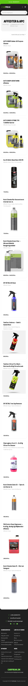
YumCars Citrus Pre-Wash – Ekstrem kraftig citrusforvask (13, 365)
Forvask (13, 125)
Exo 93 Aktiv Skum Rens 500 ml (13, 160)
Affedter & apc (7, 45)
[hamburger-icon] (25, 7)
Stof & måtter (18, 204)
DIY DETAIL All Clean (9, 283)
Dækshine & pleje (7, 329)
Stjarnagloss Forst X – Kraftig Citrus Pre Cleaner (13, 444)
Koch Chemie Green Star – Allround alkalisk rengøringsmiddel (12, 243)
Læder (13, 204)
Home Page (6, 24)
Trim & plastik (17, 162)
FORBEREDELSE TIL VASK (17, 24)
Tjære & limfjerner (16, 405)
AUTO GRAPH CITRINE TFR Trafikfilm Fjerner (11, 121)
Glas (12, 162)
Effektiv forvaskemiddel (17, 447)
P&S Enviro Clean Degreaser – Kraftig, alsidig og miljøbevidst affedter (13, 526)
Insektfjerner (14, 368)
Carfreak (14, 681)
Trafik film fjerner (7, 449)
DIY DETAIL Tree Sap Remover (12, 404)
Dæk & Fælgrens (15, 327)
